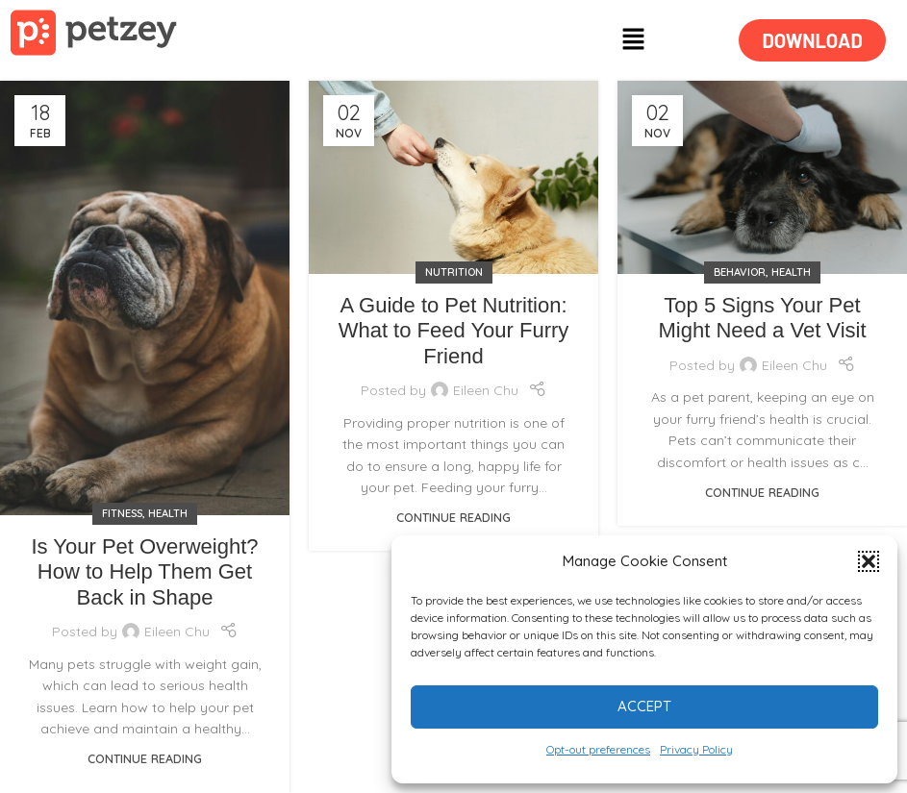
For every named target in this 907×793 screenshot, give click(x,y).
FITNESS (122, 513)
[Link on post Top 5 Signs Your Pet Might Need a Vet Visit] (762, 177)
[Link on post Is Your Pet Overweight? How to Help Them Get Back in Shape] (145, 298)
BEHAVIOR (740, 272)
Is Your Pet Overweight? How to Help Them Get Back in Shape (144, 571)
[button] (868, 561)
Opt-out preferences (598, 749)
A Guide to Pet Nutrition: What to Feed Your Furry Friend (454, 330)
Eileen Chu (177, 631)
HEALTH (168, 513)
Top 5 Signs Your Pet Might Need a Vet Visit (762, 317)
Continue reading (145, 758)
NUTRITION (454, 272)
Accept (644, 706)
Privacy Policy (696, 749)
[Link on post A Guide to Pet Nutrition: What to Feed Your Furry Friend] (453, 177)
